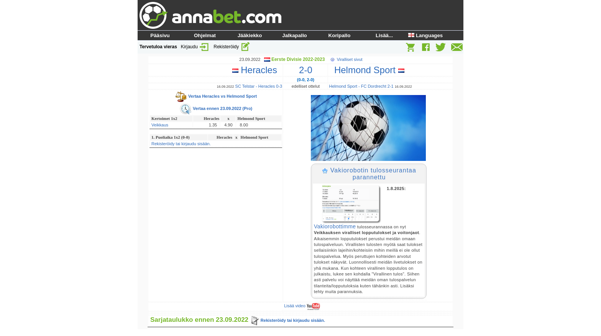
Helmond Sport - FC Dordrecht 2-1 (361, 86)
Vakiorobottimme (335, 226)
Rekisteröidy (231, 46)
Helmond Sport (366, 70)
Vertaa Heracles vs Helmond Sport (216, 96)
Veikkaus (159, 125)
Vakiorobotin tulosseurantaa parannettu (369, 173)
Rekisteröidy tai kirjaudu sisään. (181, 143)
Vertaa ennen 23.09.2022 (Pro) (215, 108)
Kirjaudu (195, 46)
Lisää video (302, 305)
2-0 (305, 70)
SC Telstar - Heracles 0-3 (258, 86)
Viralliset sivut (350, 59)
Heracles (257, 70)
